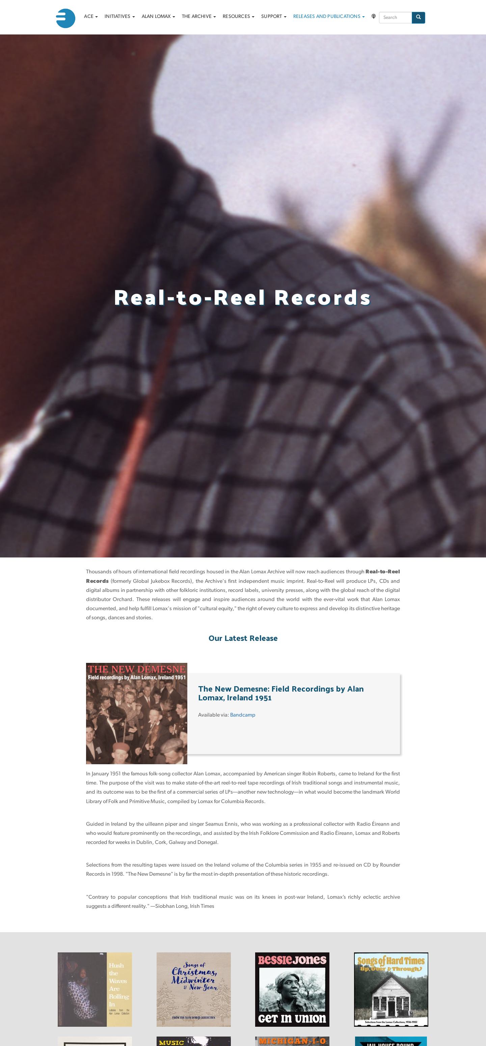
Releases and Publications (329, 16)
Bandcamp (242, 715)
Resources (238, 16)
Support (274, 16)
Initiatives (120, 16)
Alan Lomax (158, 16)
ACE (91, 16)
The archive (199, 16)
